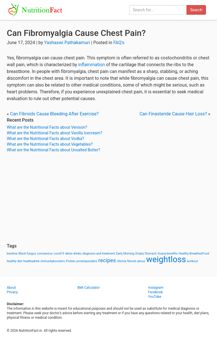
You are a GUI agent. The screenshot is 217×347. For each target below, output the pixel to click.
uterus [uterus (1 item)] (141, 261)
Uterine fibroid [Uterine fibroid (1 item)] (126, 261)
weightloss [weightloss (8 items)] (166, 259)
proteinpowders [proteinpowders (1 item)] (86, 261)
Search (196, 10)
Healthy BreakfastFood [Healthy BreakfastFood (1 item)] (194, 253)
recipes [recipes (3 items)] (107, 260)
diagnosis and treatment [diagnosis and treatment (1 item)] (99, 253)
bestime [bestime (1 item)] (12, 253)
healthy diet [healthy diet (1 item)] (14, 261)
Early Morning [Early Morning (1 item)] (125, 253)
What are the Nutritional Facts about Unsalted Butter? (53, 150)
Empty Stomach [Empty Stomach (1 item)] (146, 253)
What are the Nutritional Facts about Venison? (47, 127)
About (11, 288)
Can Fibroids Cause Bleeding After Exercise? (54, 114)
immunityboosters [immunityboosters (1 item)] (52, 261)
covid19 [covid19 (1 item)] (59, 253)
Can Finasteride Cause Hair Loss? (173, 114)
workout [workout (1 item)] (192, 261)
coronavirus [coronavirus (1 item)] (45, 253)
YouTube (154, 297)
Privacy (12, 292)
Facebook (155, 292)
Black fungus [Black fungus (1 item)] (27, 253)
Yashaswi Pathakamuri (67, 42)
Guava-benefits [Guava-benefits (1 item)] (168, 253)
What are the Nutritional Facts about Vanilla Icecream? (54, 133)
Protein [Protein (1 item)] (70, 261)
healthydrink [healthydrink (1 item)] (31, 261)
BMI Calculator (88, 288)
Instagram (155, 288)
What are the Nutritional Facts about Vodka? (45, 138)
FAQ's (118, 42)
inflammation (91, 64)
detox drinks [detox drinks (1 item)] (73, 253)
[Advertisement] (108, 198)
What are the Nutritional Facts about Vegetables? (50, 144)
